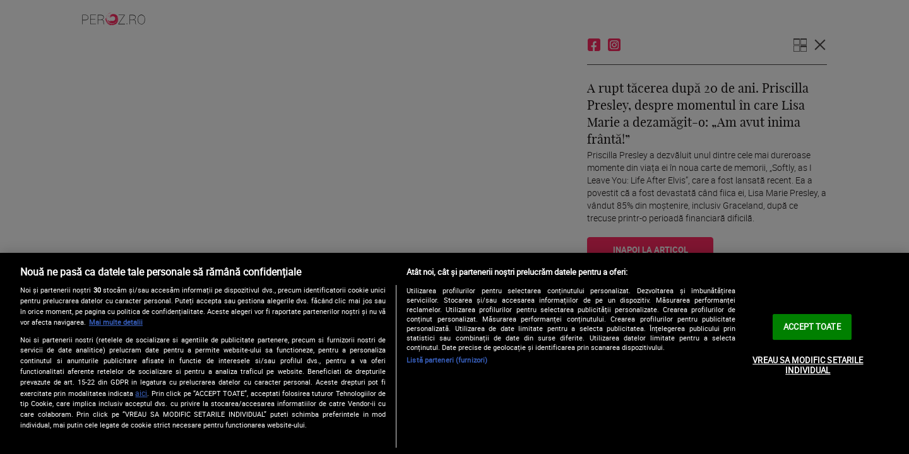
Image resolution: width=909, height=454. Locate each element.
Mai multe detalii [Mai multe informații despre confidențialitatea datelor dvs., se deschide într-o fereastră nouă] (116, 322)
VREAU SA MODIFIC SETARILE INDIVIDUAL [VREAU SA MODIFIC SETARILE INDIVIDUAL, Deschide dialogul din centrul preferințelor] (807, 365)
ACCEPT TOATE (812, 326)
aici (141, 393)
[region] (454, 353)
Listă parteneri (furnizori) (447, 359)
